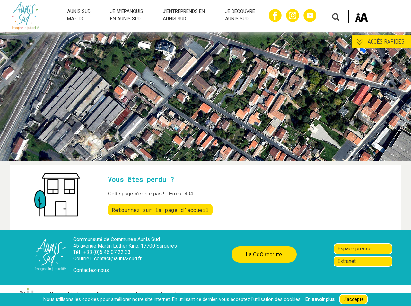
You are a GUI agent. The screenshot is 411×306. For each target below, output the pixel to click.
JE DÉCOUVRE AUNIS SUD (240, 15)
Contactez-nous (91, 270)
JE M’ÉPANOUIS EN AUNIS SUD (126, 15)
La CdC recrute (264, 254)
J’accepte (353, 299)
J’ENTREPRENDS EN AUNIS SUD (184, 15)
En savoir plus (320, 299)
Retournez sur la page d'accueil (160, 209)
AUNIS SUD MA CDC (79, 15)
